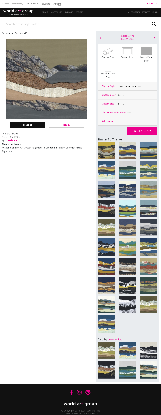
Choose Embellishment (116, 112)
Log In (155, 12)
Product (27, 124)
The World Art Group (20, 11)
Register (146, 12)
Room (66, 124)
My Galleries (134, 12)
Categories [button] (56, 12)
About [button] (45, 12)
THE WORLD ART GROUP (80, 404)
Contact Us (152, 3)
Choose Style (122, 86)
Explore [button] (69, 12)
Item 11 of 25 (127, 37)
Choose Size (113, 103)
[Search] (80, 24)
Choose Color (113, 95)
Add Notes (107, 121)
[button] (79, 12)
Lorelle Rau (115, 339)
